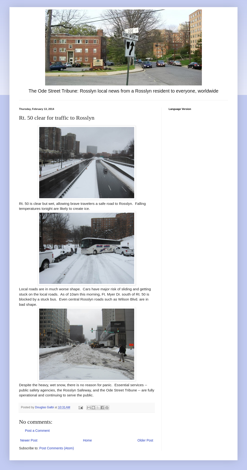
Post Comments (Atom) (56, 448)
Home (87, 440)
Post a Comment (37, 430)
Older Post (145, 440)
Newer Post (28, 440)
